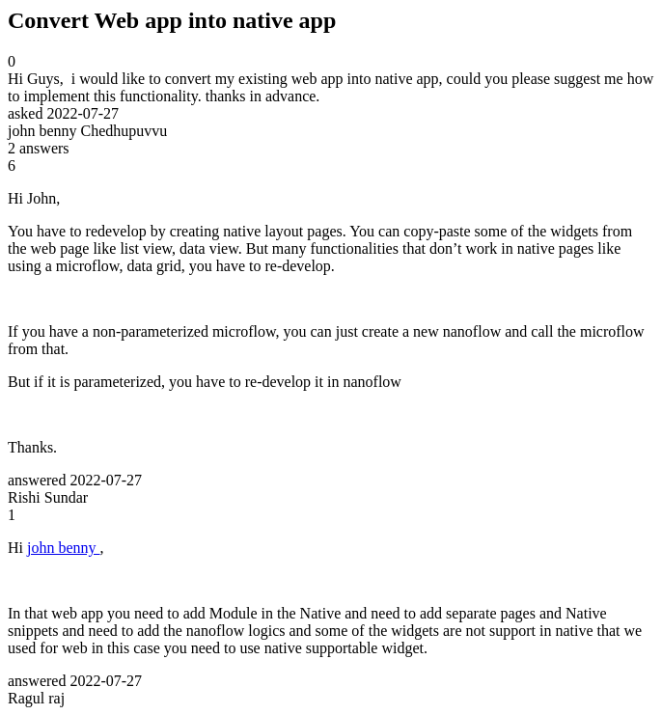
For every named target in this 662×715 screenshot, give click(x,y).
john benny (63, 547)
